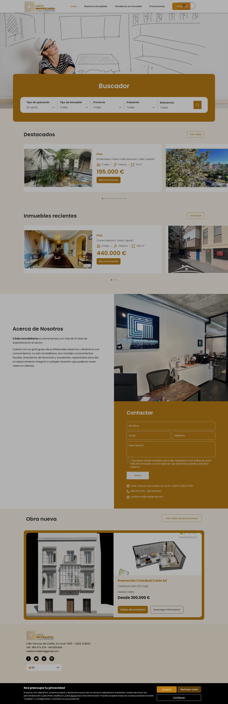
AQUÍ (73, 695)
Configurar (179, 697)
